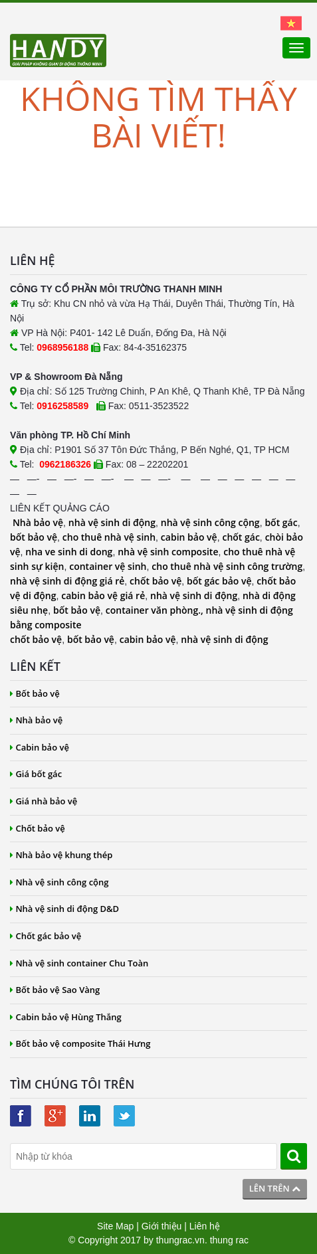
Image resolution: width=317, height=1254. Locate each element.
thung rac (229, 1240)
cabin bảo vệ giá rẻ (103, 595)
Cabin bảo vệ (39, 747)
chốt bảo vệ (155, 581)
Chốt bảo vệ (37, 828)
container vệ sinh (107, 566)
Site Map (115, 1226)
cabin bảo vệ (189, 537)
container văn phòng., (156, 610)
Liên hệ (204, 1226)
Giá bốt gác (36, 774)
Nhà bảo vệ (38, 522)
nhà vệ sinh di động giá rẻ (67, 581)
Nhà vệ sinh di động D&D (64, 909)
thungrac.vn (180, 1240)
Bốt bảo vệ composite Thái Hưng (80, 1043)
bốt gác (280, 522)
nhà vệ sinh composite (168, 551)
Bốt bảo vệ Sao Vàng (55, 990)
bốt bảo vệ (33, 537)
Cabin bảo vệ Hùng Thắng (66, 1017)
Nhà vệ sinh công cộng (59, 882)
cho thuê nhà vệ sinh (109, 537)
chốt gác (240, 537)
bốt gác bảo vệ (219, 581)
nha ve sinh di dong (68, 551)
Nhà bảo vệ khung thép (61, 855)
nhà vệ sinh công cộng (210, 522)
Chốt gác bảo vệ (45, 936)
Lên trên (274, 1188)
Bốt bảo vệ (35, 693)
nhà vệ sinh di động (112, 522)
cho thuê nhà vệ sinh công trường (227, 566)
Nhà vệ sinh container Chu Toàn (79, 963)
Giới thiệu (162, 1226)
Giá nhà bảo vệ (43, 801)
